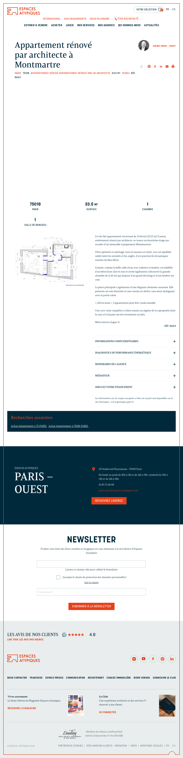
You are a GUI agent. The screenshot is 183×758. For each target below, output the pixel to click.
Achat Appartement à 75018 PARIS (68, 426)
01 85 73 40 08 (106, 484)
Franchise (36, 678)
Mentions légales (151, 746)
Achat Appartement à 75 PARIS (29, 426)
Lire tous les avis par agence (25, 639)
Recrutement (96, 678)
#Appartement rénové (45, 73)
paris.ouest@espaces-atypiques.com (118, 490)
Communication (75, 678)
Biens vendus (142, 678)
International (51, 19)
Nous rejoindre (99, 19)
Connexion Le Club (164, 678)
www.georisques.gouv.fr (122, 401)
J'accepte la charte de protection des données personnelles (95, 577)
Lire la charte (91, 582)
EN (173, 9)
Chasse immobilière (119, 678)
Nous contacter (17, 678)
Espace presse (54, 678)
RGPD (134, 746)
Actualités (151, 25)
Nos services (86, 25)
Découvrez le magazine (22, 708)
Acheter (56, 25)
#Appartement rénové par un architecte (84, 73)
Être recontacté (128, 19)
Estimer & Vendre (36, 25)
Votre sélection (149, 9)
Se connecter (107, 712)
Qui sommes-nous (129, 25)
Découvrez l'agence (109, 501)
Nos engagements (75, 19)
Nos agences (106, 25)
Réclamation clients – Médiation (107, 746)
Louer (70, 25)
